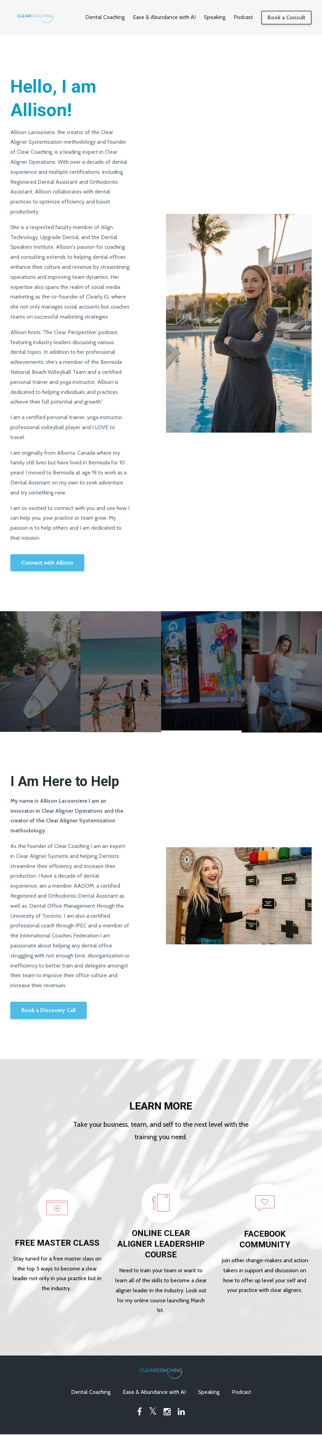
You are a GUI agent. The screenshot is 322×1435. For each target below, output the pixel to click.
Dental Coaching (105, 17)
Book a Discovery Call (48, 1010)
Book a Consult (286, 17)
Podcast (243, 17)
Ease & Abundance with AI (164, 17)
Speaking (214, 17)
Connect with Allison (47, 562)
